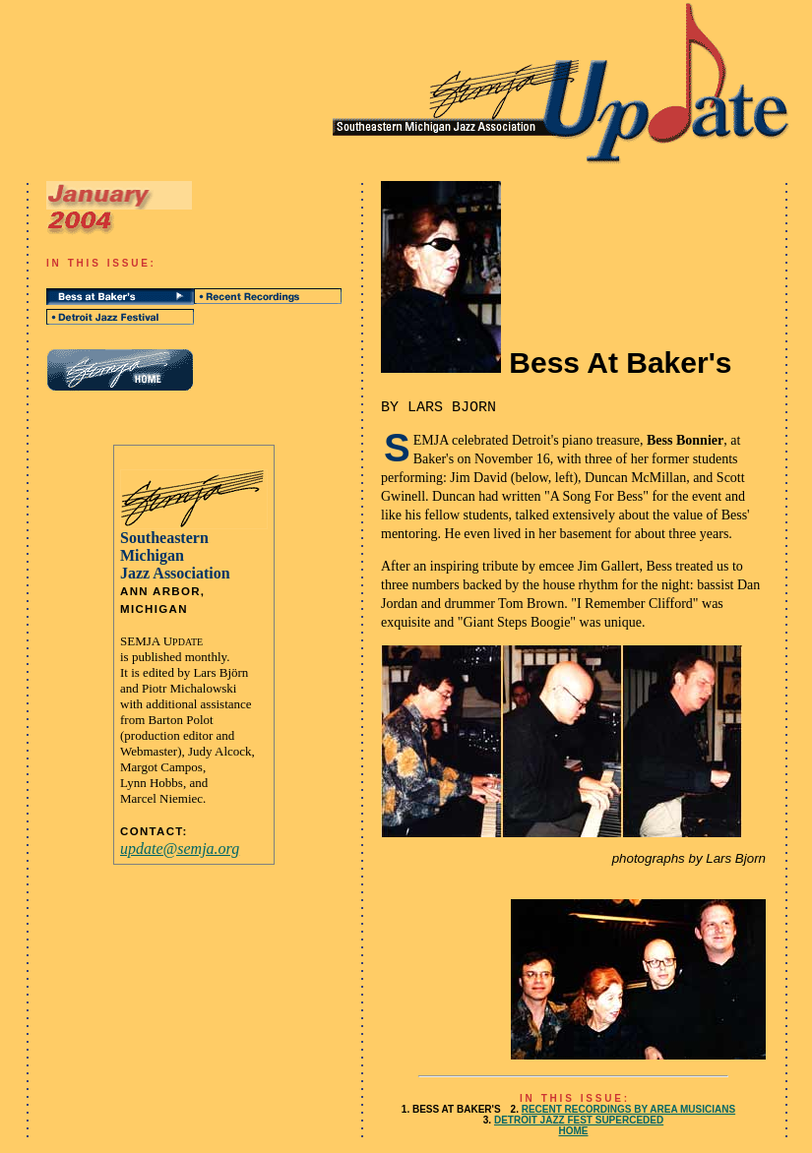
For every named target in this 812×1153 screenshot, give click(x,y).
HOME (574, 1130)
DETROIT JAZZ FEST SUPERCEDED (578, 1120)
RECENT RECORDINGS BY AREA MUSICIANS (628, 1109)
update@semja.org (179, 848)
